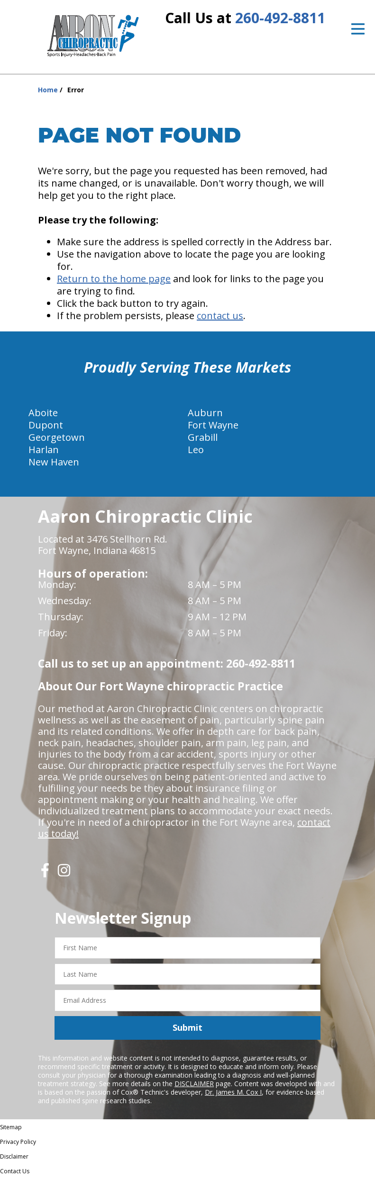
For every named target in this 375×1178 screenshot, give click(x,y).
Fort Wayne (213, 425)
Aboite (43, 412)
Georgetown (56, 437)
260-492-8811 (280, 17)
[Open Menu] (358, 28)
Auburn (205, 412)
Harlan (43, 449)
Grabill (203, 437)
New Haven (53, 461)
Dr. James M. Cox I (233, 1092)
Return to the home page (114, 278)
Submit (187, 1027)
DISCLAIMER (194, 1083)
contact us (220, 315)
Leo (196, 449)
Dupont (45, 425)
